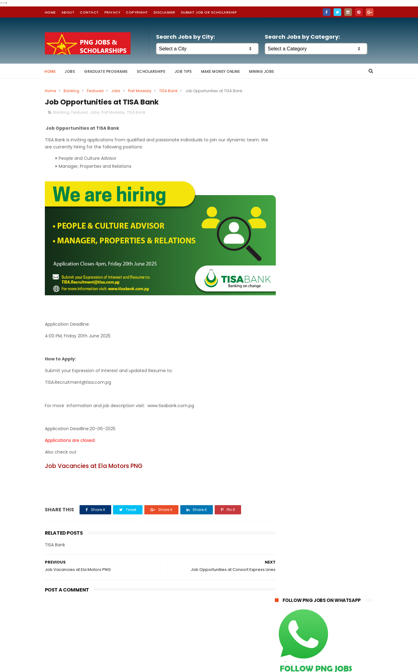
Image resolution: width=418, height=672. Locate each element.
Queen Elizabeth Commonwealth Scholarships (314, 455)
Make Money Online (220, 71)
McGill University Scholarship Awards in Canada (320, 442)
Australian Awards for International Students (317, 430)
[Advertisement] (324, 362)
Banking (71, 90)
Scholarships (151, 71)
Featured (95, 90)
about (68, 12)
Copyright (137, 12)
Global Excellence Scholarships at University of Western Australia (314, 474)
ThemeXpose (174, 664)
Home (50, 71)
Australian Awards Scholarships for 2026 (322, 465)
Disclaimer (164, 12)
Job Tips (183, 71)
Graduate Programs (106, 71)
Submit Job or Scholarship (209, 12)
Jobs (70, 71)
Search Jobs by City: (185, 37)
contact (89, 12)
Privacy (112, 12)
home (50, 12)
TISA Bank (168, 90)
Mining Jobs (262, 71)
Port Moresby (139, 90)
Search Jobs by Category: (302, 37)
